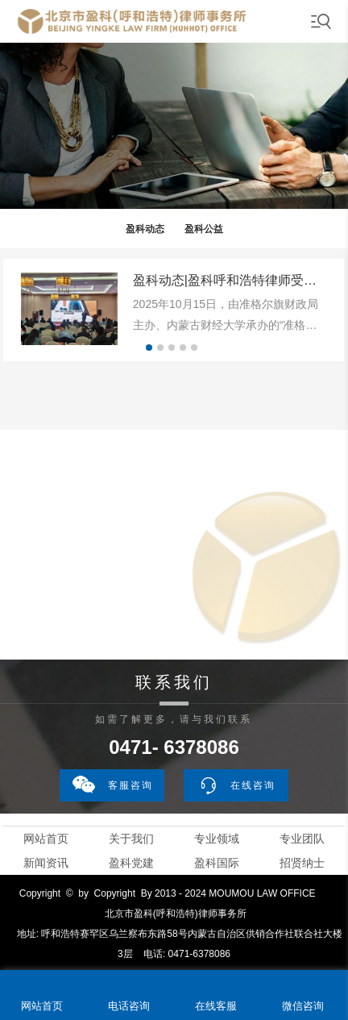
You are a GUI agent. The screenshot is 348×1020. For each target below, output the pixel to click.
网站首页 (45, 838)
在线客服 (216, 1006)
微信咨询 (303, 1006)
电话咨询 (129, 1006)
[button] (149, 347)
